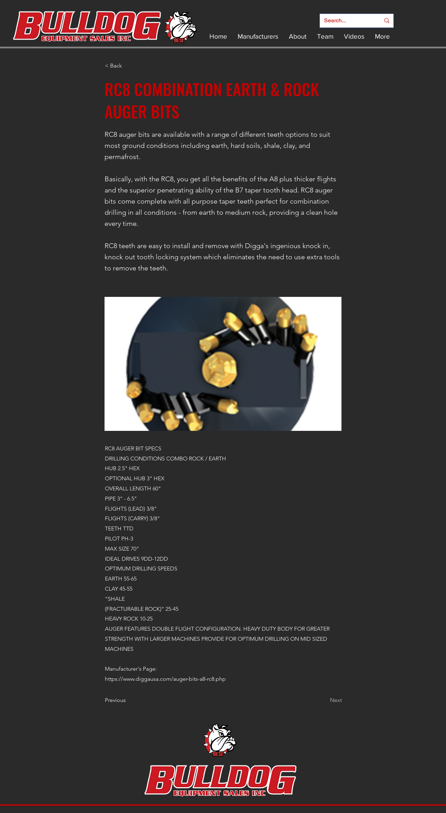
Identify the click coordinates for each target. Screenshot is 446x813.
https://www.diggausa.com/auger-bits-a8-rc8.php (165, 679)
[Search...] (347, 20)
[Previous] (128, 700)
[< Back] (128, 66)
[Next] (324, 700)
